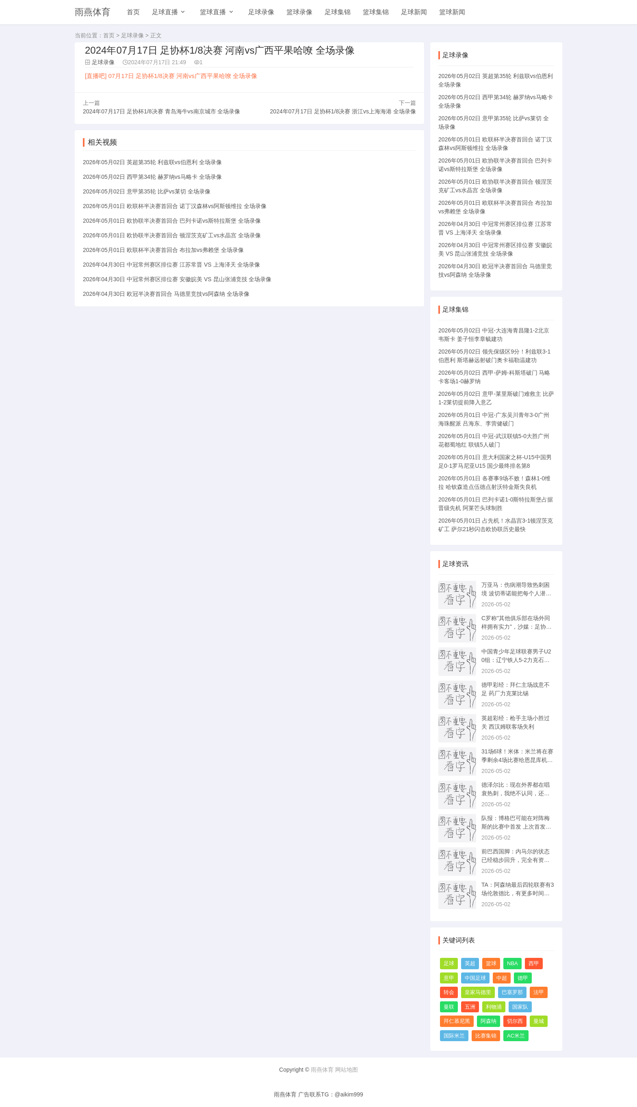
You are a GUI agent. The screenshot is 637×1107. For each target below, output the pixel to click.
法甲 (538, 992)
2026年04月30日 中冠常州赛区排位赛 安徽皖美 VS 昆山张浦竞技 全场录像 (177, 279)
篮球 (491, 963)
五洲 (470, 1007)
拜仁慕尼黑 (457, 1021)
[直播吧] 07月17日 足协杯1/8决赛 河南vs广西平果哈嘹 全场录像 (171, 75)
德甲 (523, 978)
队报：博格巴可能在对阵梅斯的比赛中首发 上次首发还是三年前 (516, 826)
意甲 (449, 978)
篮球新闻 (452, 12)
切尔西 (515, 1021)
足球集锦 (338, 12)
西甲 (534, 963)
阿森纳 (488, 1021)
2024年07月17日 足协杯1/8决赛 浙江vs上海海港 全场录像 (343, 111)
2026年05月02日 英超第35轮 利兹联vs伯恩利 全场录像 (152, 162)
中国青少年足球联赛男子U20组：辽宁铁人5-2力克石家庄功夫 (516, 660)
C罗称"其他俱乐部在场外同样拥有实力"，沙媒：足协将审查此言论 (516, 626)
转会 (449, 992)
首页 (133, 12)
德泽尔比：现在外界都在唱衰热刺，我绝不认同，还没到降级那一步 (515, 793)
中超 (501, 978)
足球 (449, 963)
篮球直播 (213, 12)
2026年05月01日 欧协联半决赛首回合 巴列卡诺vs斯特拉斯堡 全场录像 (172, 220)
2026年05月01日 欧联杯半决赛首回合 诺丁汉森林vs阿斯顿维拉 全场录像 (174, 206)
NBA (512, 963)
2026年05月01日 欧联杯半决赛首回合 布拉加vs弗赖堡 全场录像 (163, 250)
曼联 (449, 1007)
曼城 (538, 1021)
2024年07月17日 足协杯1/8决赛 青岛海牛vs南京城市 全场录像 (161, 111)
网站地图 (346, 1069)
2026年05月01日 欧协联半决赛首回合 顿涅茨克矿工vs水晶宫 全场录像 (172, 235)
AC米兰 (516, 1036)
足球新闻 (414, 12)
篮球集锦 (376, 12)
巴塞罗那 (512, 992)
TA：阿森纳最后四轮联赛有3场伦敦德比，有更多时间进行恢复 (517, 893)
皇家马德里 (478, 992)
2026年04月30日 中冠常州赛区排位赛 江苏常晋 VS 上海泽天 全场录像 (171, 264)
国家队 (520, 1007)
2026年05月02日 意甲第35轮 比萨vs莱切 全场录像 (146, 191)
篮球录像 (299, 12)
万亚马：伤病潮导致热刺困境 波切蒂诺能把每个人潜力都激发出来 (516, 593)
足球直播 (165, 12)
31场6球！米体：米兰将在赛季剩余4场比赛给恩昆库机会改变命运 (517, 760)
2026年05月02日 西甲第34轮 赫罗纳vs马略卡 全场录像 (152, 177)
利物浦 (494, 1007)
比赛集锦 (485, 1036)
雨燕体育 (92, 12)
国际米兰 (454, 1036)
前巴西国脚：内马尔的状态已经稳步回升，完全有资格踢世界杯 (515, 860)
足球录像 (261, 12)
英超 (470, 963)
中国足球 (475, 978)
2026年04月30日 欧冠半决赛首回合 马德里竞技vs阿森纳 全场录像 (166, 294)
